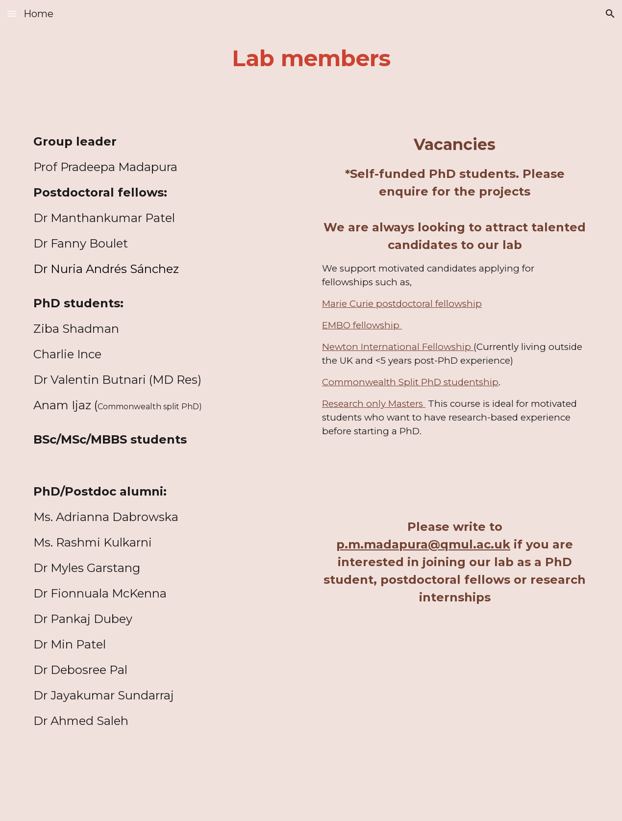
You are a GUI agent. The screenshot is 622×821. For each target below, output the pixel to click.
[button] (12, 13)
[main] (311, 58)
